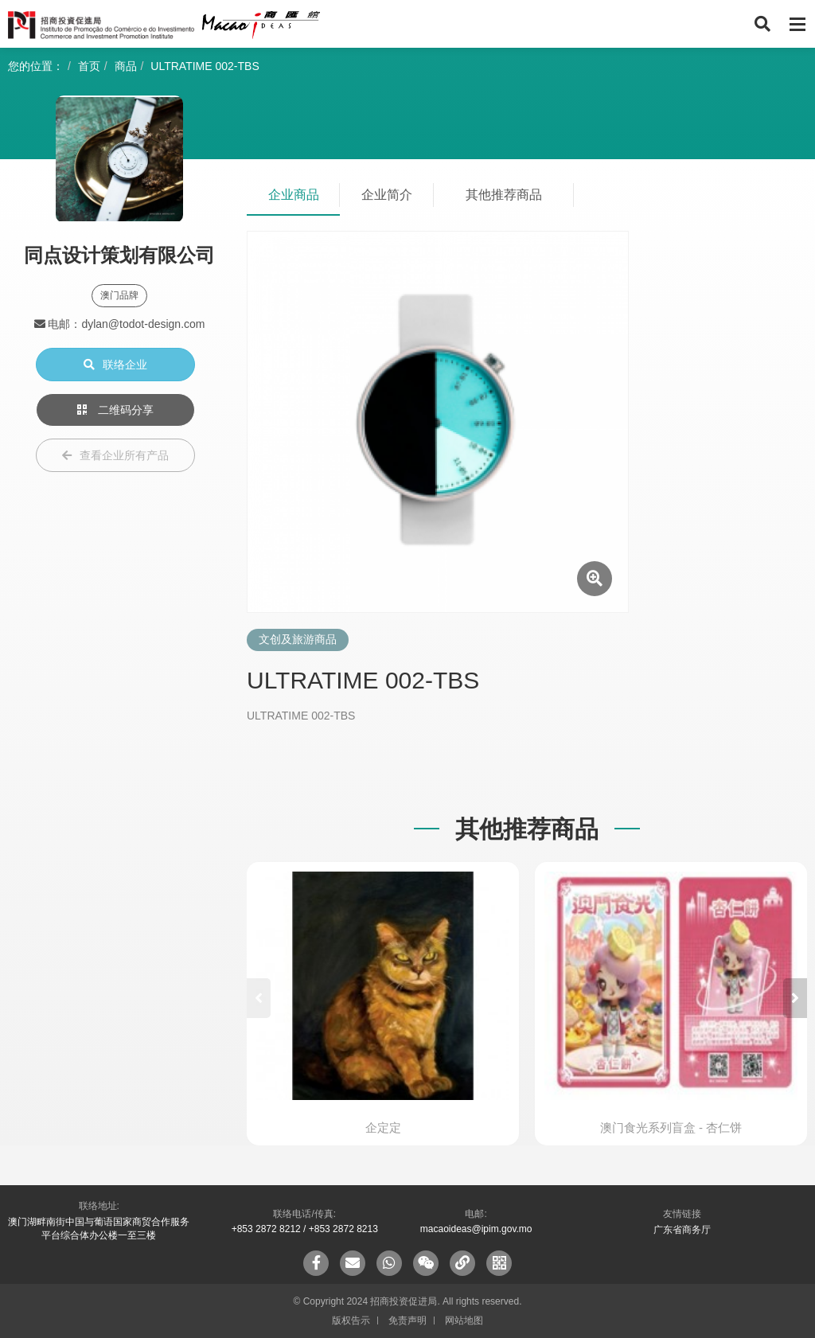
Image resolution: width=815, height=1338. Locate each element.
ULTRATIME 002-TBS (204, 66)
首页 (89, 66)
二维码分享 (115, 410)
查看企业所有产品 (115, 455)
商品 (126, 66)
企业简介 (386, 194)
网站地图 (464, 1320)
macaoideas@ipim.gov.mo (476, 1229)
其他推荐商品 (504, 194)
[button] (795, 998)
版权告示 (351, 1320)
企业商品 (293, 194)
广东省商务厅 (682, 1229)
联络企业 (115, 364)
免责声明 (407, 1320)
